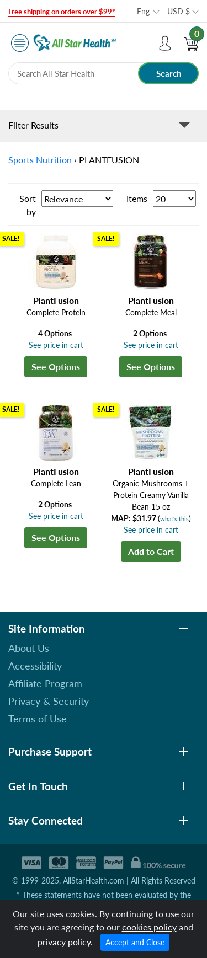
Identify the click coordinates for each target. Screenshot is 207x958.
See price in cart (56, 345)
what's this (174, 518)
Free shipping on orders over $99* (61, 11)
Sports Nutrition (40, 159)
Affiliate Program (45, 683)
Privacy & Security (48, 701)
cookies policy (149, 927)
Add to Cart (151, 551)
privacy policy (64, 941)
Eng (143, 11)
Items (136, 198)
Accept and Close (134, 942)
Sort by (27, 205)
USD (178, 11)
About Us (28, 648)
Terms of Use (37, 719)
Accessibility (35, 666)
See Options (55, 366)
